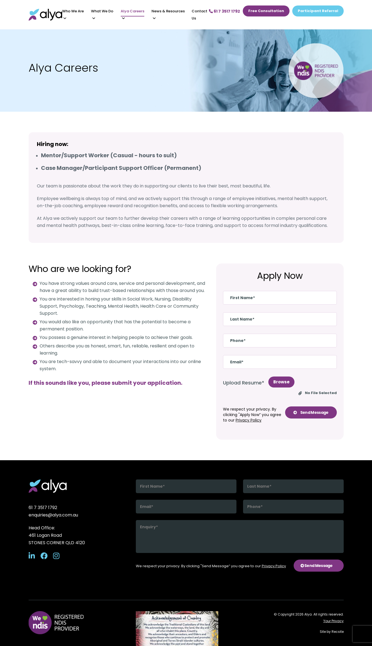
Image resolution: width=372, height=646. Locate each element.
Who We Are (73, 11)
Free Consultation (266, 10)
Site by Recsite (332, 631)
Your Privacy (333, 621)
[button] (65, 18)
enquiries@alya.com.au (53, 515)
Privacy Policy (248, 420)
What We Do (102, 11)
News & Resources (168, 11)
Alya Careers (132, 11)
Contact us (199, 15)
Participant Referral (318, 10)
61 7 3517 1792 (43, 507)
